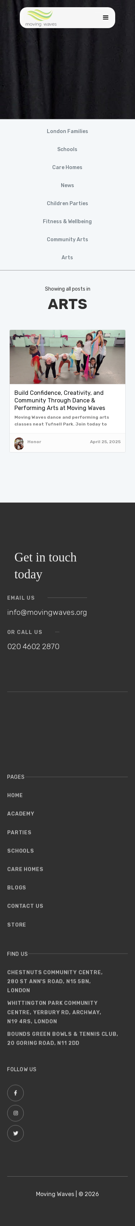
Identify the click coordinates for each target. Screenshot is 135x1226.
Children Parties (67, 203)
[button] (104, 18)
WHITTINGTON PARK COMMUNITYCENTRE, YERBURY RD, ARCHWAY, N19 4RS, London (54, 1016)
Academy (21, 818)
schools (20, 854)
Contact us (25, 910)
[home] (41, 17)
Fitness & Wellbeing (67, 222)
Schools (67, 149)
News (67, 185)
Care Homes (67, 167)
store (16, 928)
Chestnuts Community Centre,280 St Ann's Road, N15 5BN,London (55, 985)
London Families (67, 131)
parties (19, 836)
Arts (67, 258)
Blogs (16, 891)
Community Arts (67, 240)
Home (15, 799)
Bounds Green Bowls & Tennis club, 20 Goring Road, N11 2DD (62, 1042)
